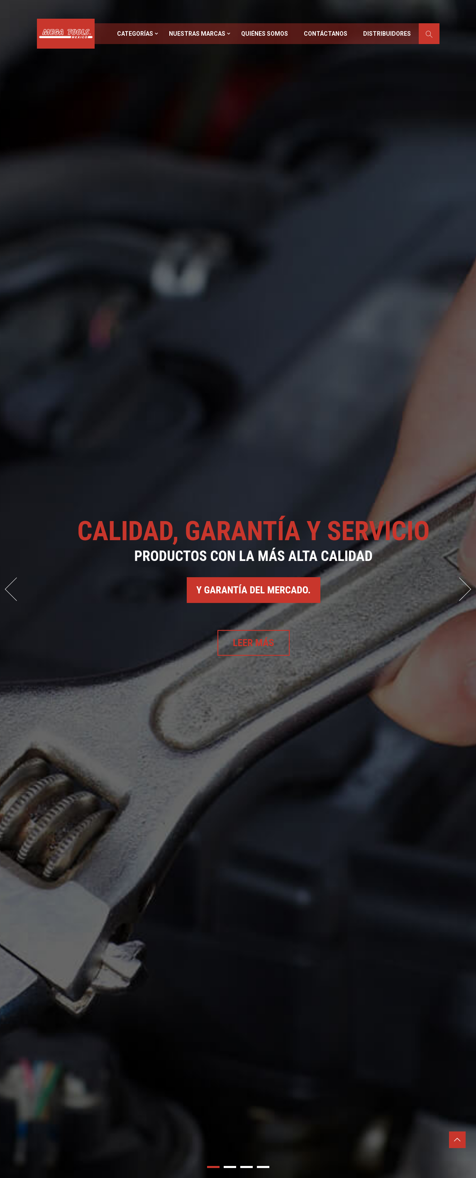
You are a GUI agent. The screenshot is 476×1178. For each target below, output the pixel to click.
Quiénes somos (264, 33)
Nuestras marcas (197, 33)
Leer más (253, 643)
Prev (17, 589)
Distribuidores (387, 33)
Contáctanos (325, 33)
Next (459, 589)
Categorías (135, 33)
